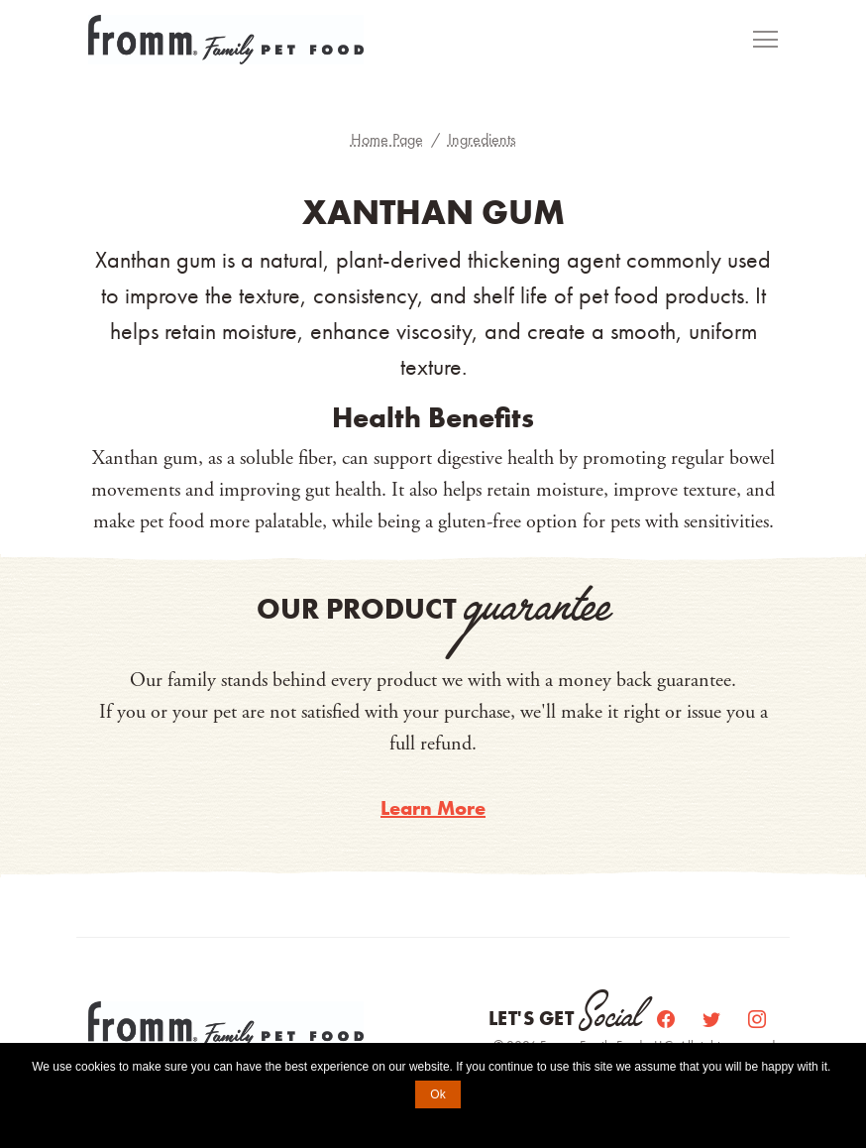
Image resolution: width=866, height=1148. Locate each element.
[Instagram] (757, 1018)
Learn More (433, 808)
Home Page (387, 139)
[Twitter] (713, 1018)
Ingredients (482, 139)
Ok (437, 1094)
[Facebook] (668, 1018)
